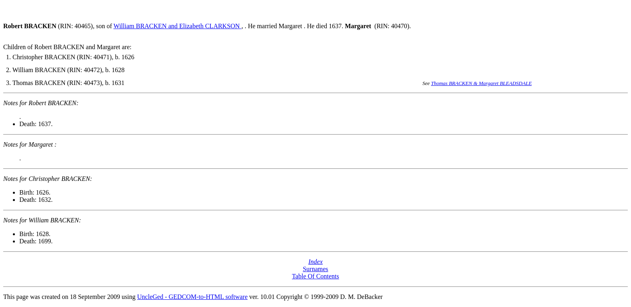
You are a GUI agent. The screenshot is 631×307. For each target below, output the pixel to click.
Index (315, 261)
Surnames (315, 269)
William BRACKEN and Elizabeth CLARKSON (177, 26)
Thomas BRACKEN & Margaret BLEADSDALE (481, 83)
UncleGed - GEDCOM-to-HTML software (192, 296)
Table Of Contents (315, 276)
